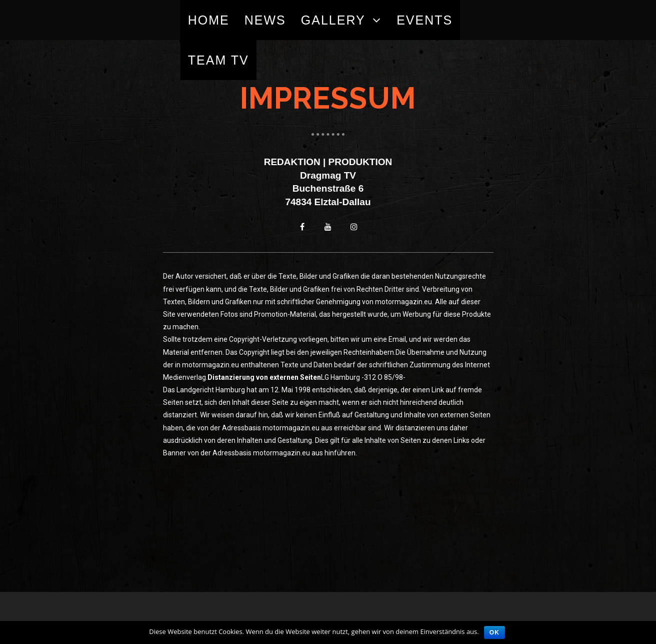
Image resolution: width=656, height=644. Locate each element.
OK (495, 632)
